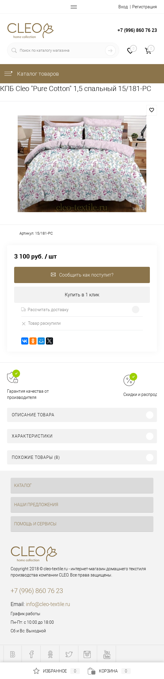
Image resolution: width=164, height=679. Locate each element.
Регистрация (144, 6)
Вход (123, 6)
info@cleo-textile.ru (48, 604)
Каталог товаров (31, 74)
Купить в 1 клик (82, 295)
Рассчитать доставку (45, 309)
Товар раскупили (41, 323)
